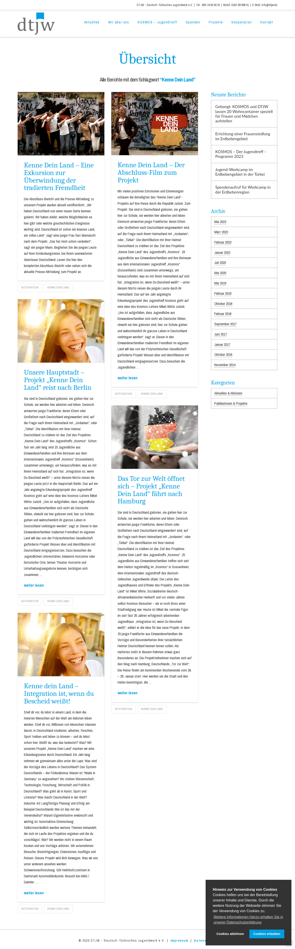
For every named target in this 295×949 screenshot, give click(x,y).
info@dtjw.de (269, 5)
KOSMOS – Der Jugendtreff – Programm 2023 (240, 154)
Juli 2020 (220, 262)
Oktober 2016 (223, 354)
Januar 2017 (222, 344)
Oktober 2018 (223, 303)
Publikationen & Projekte (230, 403)
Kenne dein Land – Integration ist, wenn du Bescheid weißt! (59, 693)
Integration (29, 287)
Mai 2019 (220, 283)
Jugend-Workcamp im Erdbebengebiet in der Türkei (240, 172)
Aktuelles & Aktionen (228, 393)
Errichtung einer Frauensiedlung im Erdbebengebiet (242, 136)
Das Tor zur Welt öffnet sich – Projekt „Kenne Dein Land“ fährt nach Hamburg (151, 489)
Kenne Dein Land (58, 287)
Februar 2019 (222, 293)
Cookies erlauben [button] (266, 934)
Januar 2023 (222, 252)
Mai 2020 (220, 272)
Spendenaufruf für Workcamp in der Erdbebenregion (242, 189)
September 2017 (225, 323)
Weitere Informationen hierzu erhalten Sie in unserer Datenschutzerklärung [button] (248, 919)
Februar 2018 (222, 313)
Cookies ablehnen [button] (230, 934)
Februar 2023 (222, 242)
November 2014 (224, 364)
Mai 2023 (220, 221)
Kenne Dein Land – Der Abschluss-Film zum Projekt (151, 172)
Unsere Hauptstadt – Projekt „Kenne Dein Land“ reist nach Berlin (57, 379)
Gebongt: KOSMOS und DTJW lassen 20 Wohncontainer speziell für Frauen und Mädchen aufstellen (244, 113)
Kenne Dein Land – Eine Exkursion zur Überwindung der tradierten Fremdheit (59, 176)
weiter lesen (127, 377)
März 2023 (221, 231)
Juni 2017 (220, 334)
